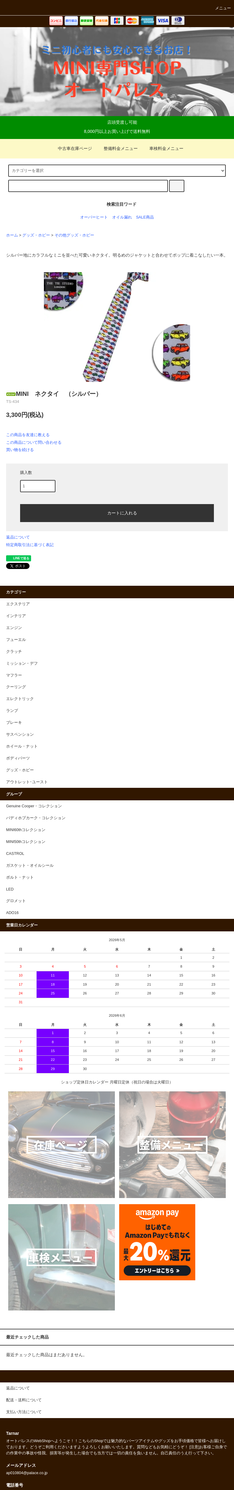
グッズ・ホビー (36, 235)
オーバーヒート (94, 217)
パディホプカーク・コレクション (36, 818)
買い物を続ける (20, 449)
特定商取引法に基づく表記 (30, 544)
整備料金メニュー (117, 148)
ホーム (12, 235)
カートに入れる (117, 512)
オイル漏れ (122, 217)
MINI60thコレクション (25, 830)
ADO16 (12, 913)
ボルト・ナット (20, 877)
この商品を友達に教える (28, 434)
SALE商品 (145, 217)
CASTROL (15, 854)
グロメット (16, 901)
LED (10, 889)
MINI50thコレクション (25, 842)
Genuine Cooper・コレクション (34, 806)
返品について (18, 537)
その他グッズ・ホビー (74, 235)
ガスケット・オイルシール (30, 865)
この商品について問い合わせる (34, 442)
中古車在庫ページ (71, 148)
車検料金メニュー (162, 148)
